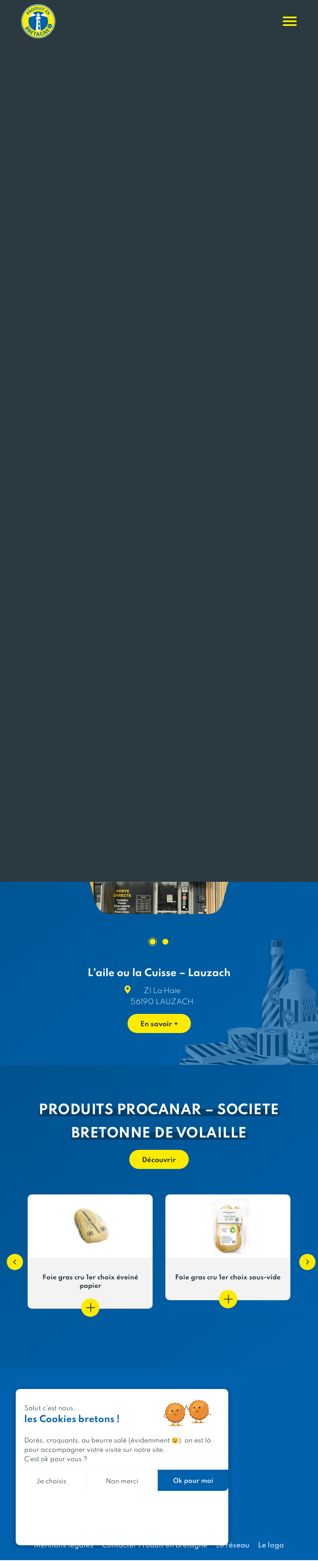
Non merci (122, 1480)
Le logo (271, 1545)
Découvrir (159, 1160)
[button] (10, 1258)
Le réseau (233, 1545)
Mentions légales (64, 1545)
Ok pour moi (193, 1480)
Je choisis (51, 1480)
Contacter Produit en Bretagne (154, 1545)
